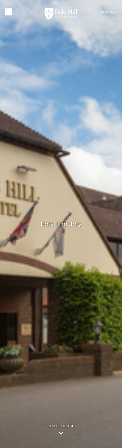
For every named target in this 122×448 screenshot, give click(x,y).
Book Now (107, 12)
